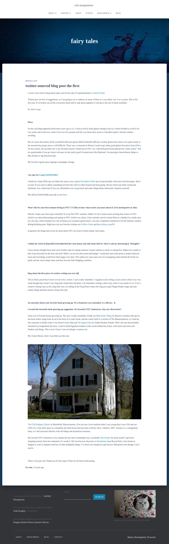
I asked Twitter (98, 93)
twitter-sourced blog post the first (52, 86)
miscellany (31, 81)
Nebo (138, 145)
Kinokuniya (102, 441)
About (52, 13)
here (65, 195)
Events (89, 13)
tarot (78, 13)
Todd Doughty (19, 511)
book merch (104, 13)
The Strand (105, 438)
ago (38, 467)
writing (66, 13)
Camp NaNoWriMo (48, 175)
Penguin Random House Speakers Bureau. (31, 522)
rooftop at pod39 (107, 224)
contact (58, 537)
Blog (118, 13)
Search (67, 491)
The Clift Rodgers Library (39, 424)
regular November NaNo (84, 181)
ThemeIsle (151, 537)
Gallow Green (87, 224)
